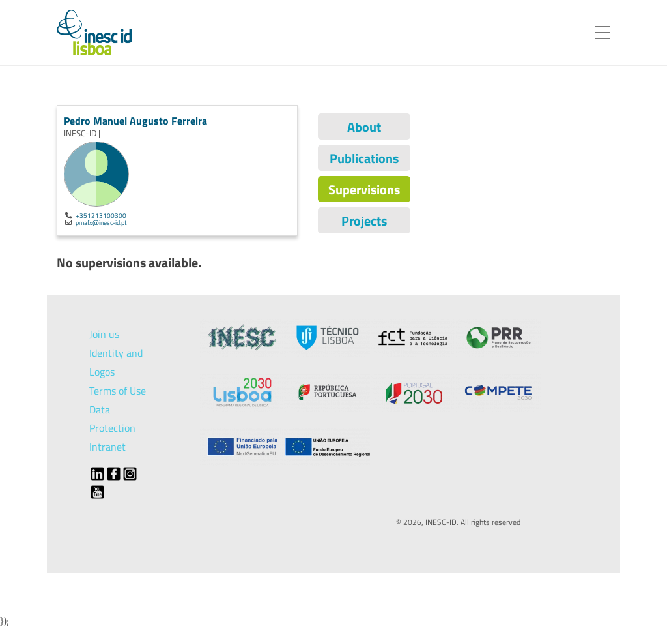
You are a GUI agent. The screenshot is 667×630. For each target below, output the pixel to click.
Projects (364, 221)
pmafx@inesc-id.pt (101, 222)
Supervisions (364, 189)
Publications (364, 158)
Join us (104, 334)
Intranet (107, 447)
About (364, 127)
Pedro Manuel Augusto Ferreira (135, 120)
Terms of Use (117, 390)
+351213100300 (101, 215)
